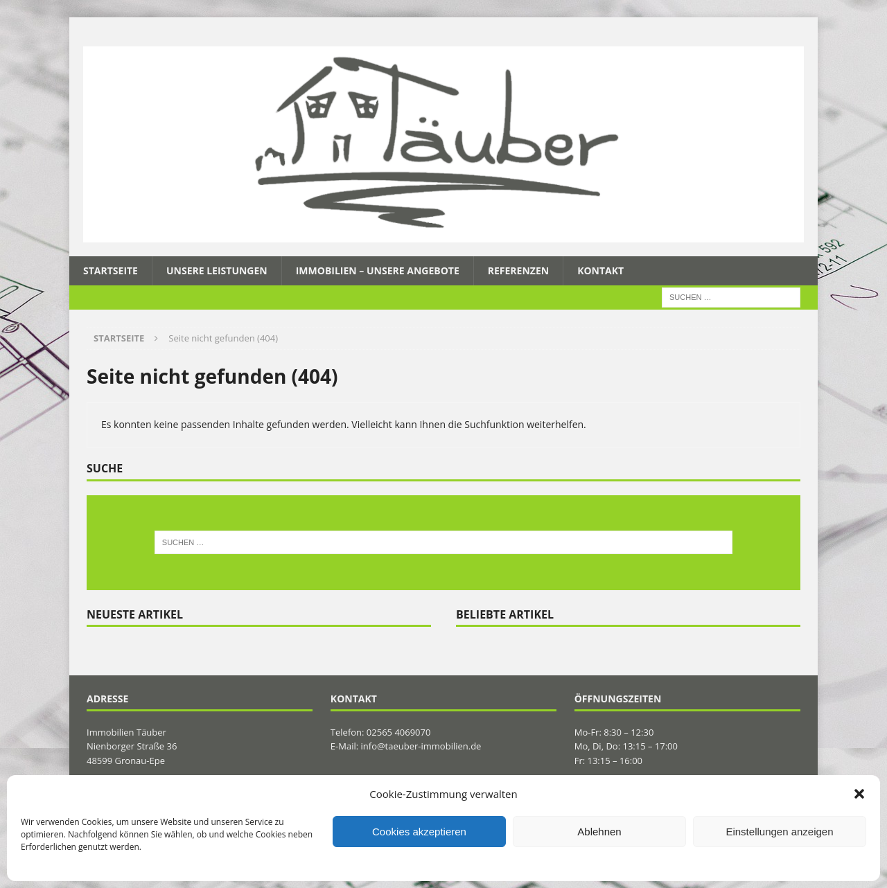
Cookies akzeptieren (419, 831)
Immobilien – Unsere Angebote (377, 270)
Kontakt (600, 270)
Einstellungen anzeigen (779, 831)
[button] (859, 794)
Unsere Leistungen (216, 270)
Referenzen (518, 270)
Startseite (110, 270)
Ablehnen (599, 831)
